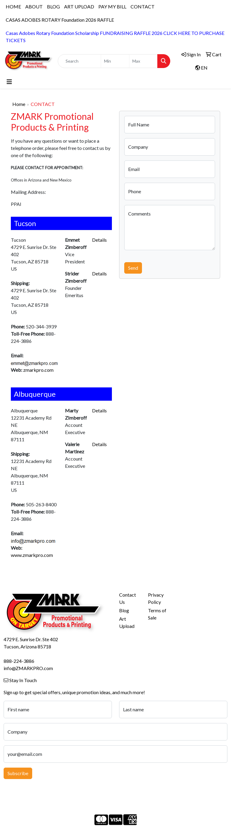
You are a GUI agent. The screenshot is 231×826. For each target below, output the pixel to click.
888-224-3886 (19, 661)
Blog (124, 610)
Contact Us (127, 598)
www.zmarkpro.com (32, 555)
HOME (13, 6)
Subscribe (18, 773)
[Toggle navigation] (9, 81)
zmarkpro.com (38, 370)
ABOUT (34, 6)
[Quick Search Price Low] (115, 61)
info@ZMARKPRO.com (28, 668)
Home (18, 104)
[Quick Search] (79, 61)
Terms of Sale (157, 613)
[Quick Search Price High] (143, 61)
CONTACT (143, 6)
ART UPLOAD (79, 6)
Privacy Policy (156, 598)
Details (99, 240)
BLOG (53, 6)
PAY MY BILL (112, 6)
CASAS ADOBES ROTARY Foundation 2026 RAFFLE (60, 20)
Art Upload (126, 622)
